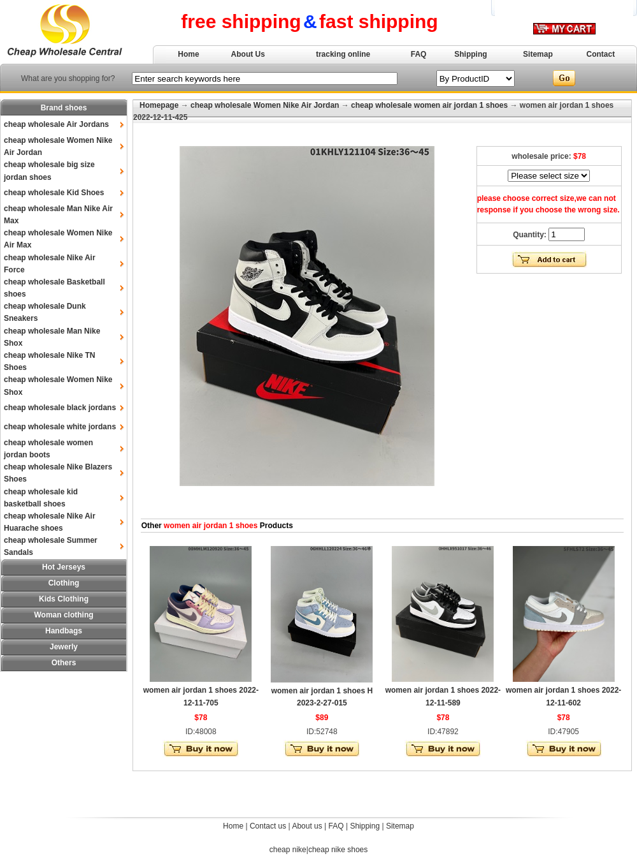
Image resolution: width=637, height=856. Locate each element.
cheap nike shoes (338, 849)
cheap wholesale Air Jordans (56, 124)
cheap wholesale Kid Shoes (54, 192)
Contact (601, 54)
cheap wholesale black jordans (60, 407)
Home (188, 54)
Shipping (470, 54)
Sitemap (538, 54)
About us (307, 826)
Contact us (268, 826)
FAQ (419, 54)
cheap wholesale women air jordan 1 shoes (429, 105)
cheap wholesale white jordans (60, 426)
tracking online (343, 54)
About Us (248, 54)
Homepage (159, 105)
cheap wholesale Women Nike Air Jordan (264, 105)
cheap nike (287, 849)
